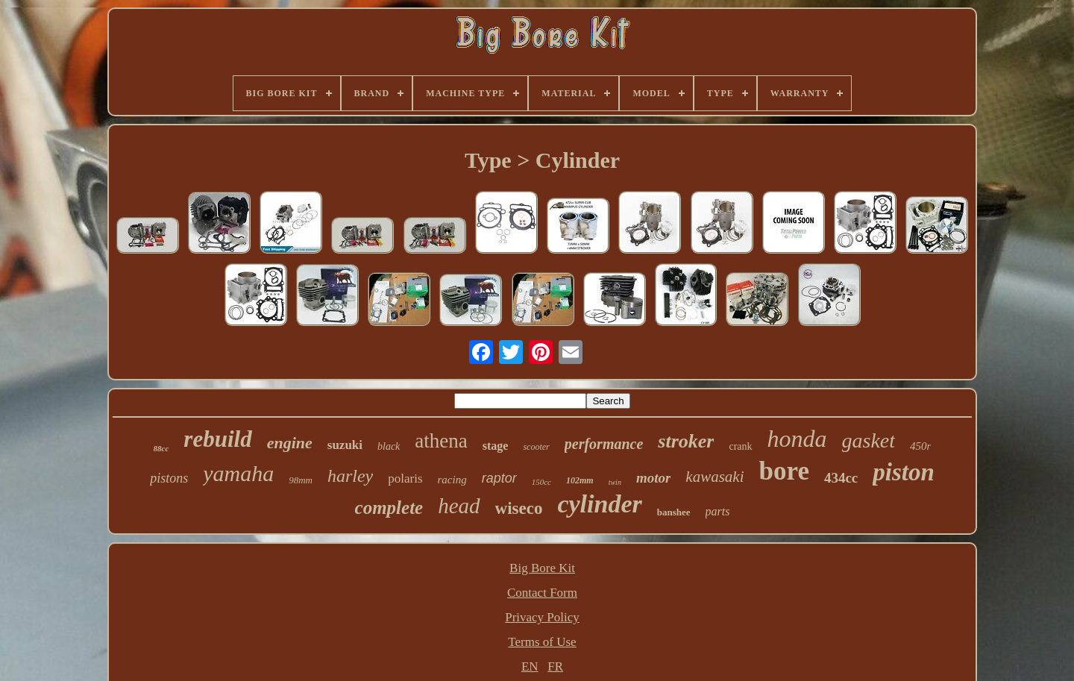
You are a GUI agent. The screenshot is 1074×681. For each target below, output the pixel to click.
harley (350, 476)
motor (653, 478)
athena (441, 441)
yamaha (238, 473)
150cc (541, 481)
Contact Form (542, 593)
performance (604, 444)
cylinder (599, 504)
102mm (580, 480)
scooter (536, 447)
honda (797, 438)
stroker (686, 441)
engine (290, 442)
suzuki (344, 445)
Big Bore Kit (542, 568)
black (388, 446)
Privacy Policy (542, 617)
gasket (869, 440)
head (459, 506)
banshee (674, 512)
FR (555, 666)
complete (389, 508)
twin (615, 482)
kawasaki (714, 477)
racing (452, 480)
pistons (169, 478)
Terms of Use (542, 642)
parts (718, 511)
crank (740, 446)
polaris (405, 478)
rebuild (217, 439)
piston (904, 472)
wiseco (519, 508)
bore (784, 471)
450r (920, 446)
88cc (161, 448)
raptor (499, 478)
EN (529, 666)
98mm (301, 480)
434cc (841, 478)
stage (496, 445)
